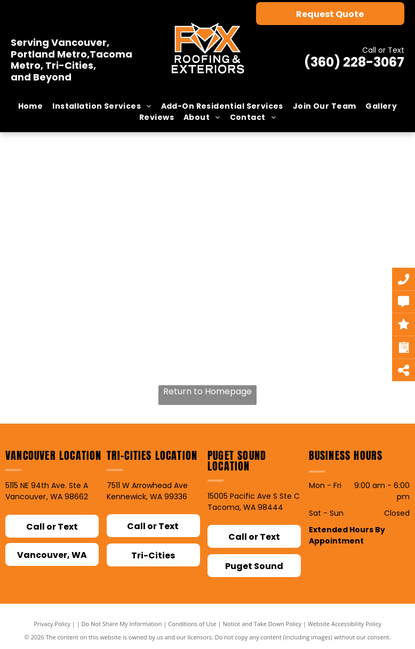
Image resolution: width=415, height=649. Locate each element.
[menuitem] (30, 106)
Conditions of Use (192, 624)
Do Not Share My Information (122, 624)
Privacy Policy (52, 624)
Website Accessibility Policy (344, 624)
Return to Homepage (207, 391)
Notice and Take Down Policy (262, 624)
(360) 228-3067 (354, 62)
